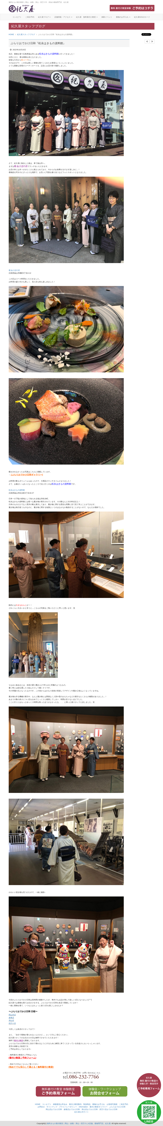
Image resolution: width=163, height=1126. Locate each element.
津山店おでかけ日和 (90, 1109)
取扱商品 (87, 1104)
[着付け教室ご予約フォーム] (22, 1058)
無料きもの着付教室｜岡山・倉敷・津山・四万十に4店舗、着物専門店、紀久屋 (79, 1123)
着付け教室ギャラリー (99, 1107)
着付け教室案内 (75, 1104)
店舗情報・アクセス (63, 17)
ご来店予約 (29, 17)
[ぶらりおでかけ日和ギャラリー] (26, 475)
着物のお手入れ (123, 17)
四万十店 (12, 1023)
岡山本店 (12, 1015)
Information (83, 1107)
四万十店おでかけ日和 (108, 1109)
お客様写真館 (112, 1104)
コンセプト (17, 17)
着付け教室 (18, 1040)
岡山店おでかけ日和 (54, 1109)
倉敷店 (11, 1018)
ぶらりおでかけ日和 (117, 1107)
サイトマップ (52, 1107)
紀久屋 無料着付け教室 (87, 17)
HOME (11, 34)
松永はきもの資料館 (17, 490)
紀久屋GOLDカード (142, 17)
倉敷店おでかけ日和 (72, 1109)
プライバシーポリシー (68, 1107)
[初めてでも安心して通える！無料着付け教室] (31, 1067)
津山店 (11, 1020)
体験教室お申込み (60, 1104)
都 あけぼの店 (14, 270)
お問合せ (41, 1107)
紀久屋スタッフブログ (26, 34)
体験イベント (106, 17)
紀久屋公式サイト (81, 1112)
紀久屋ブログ (44, 17)
